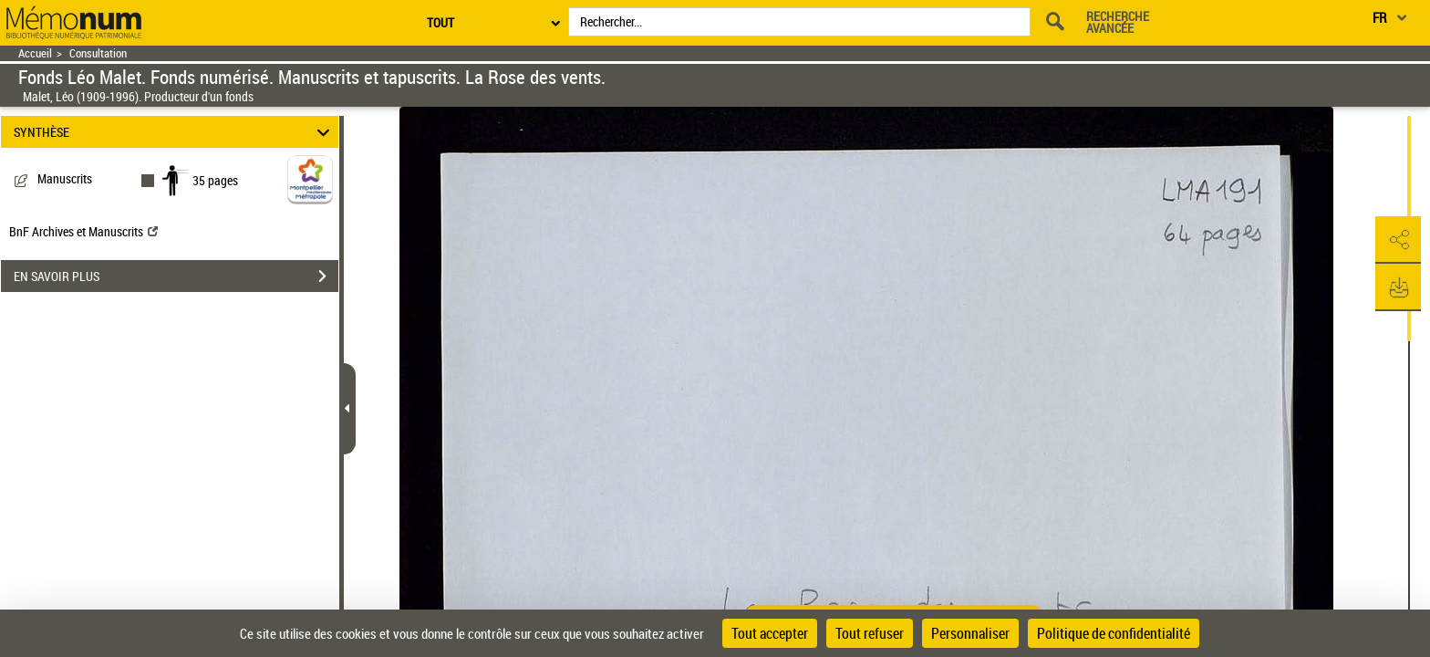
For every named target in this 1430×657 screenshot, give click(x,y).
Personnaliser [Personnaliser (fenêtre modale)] (970, 633)
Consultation (98, 53)
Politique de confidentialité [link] (1113, 633)
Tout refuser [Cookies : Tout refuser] (869, 633)
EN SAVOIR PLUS (176, 276)
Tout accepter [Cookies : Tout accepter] (769, 633)
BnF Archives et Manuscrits (83, 231)
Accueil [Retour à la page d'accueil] (35, 53)
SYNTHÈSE (175, 132)
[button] (1398, 240)
